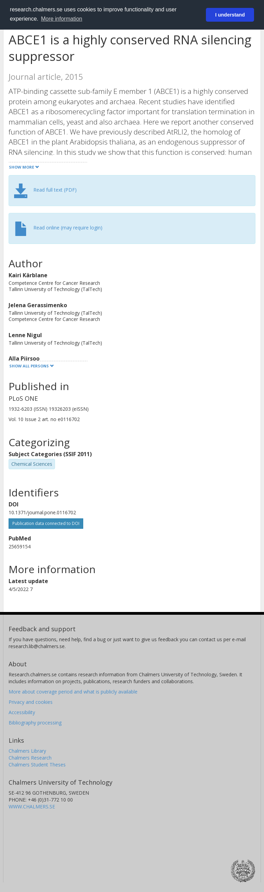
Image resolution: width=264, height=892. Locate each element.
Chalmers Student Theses (37, 764)
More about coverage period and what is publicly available (73, 691)
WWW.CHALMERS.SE (32, 806)
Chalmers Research (30, 757)
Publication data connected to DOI (45, 523)
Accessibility (22, 712)
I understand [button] (230, 15)
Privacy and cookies (31, 702)
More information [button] (61, 19)
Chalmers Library (27, 751)
